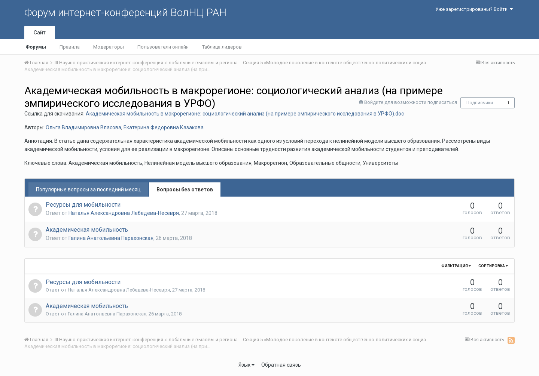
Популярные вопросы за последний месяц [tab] (88, 189)
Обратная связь (281, 365)
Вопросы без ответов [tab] (184, 189)
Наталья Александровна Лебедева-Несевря (123, 213)
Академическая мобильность (87, 229)
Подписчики (479, 102)
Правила (70, 47)
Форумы (35, 47)
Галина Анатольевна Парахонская (110, 238)
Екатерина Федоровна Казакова (164, 127)
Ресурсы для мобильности (83, 204)
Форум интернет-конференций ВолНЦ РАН (125, 12)
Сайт (40, 33)
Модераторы (108, 47)
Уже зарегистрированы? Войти (474, 9)
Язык (246, 365)
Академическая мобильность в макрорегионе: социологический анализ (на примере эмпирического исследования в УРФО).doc (245, 114)
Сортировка (493, 266)
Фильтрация (456, 266)
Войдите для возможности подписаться (410, 102)
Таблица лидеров (222, 47)
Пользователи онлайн (163, 47)
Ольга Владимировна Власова (83, 127)
